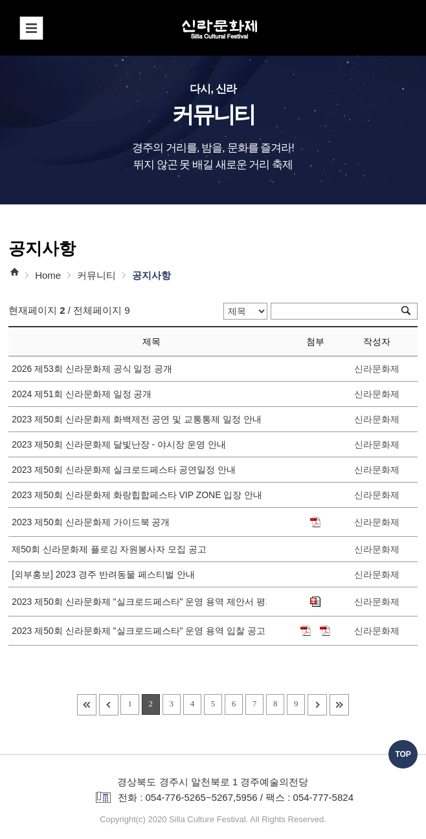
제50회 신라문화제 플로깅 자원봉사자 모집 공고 (112, 549)
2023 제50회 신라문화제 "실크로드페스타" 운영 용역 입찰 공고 (139, 631)
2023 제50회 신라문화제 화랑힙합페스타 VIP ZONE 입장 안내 (139, 495)
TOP (402, 754)
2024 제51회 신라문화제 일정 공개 (84, 394)
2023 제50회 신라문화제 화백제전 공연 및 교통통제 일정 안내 (139, 419)
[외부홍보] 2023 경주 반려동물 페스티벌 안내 (105, 574)
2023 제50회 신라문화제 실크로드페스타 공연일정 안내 (126, 469)
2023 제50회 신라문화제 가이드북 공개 (93, 522)
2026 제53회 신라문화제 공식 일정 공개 (94, 369)
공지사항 (151, 275)
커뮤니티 (96, 275)
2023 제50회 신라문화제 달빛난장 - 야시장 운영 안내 (121, 444)
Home (48, 275)
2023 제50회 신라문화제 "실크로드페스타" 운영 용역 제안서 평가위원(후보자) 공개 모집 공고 (139, 601)
